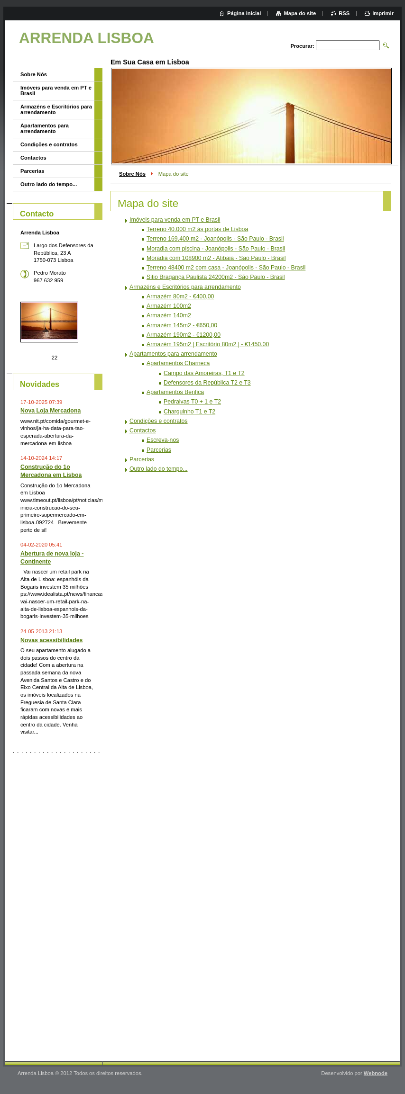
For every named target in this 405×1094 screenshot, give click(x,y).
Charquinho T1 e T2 (189, 411)
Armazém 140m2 (169, 315)
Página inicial (244, 13)
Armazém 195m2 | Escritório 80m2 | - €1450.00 (208, 344)
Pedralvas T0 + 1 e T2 (192, 401)
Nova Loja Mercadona (50, 410)
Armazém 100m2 (169, 306)
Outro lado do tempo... (158, 469)
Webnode (375, 1073)
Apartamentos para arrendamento (173, 353)
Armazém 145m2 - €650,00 (182, 325)
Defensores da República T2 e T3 (207, 382)
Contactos (142, 430)
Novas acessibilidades (51, 640)
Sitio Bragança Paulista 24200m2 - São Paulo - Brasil (216, 277)
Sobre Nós (132, 174)
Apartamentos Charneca (178, 363)
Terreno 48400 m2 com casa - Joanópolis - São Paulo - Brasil (226, 267)
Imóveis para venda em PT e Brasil (174, 219)
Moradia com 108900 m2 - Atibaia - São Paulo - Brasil (216, 258)
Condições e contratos (158, 421)
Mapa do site (300, 13)
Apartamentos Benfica (175, 392)
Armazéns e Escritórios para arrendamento (185, 287)
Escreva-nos (163, 440)
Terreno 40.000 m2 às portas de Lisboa (197, 229)
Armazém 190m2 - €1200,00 (184, 335)
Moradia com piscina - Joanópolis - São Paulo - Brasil (216, 248)
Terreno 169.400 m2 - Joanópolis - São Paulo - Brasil (215, 238)
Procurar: (302, 46)
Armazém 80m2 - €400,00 (180, 296)
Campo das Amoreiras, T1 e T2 (204, 373)
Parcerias (159, 450)
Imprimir (383, 13)
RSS (344, 13)
